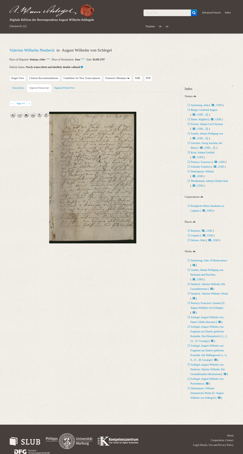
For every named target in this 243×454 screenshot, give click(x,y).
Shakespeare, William (202, 171)
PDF (148, 78)
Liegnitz (195, 235)
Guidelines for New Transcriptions (81, 78)
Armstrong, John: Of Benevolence (209, 260)
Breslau (195, 230)
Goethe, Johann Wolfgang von (207, 133)
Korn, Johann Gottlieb (203, 152)
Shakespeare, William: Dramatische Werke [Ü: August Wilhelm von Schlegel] (207, 393)
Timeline (150, 26)
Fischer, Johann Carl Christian (207, 124)
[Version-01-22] (17, 26)
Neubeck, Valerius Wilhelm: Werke (209, 293)
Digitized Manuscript (39, 88)
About (230, 435)
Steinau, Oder (198, 240)
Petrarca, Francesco (201, 162)
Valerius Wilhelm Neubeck (32, 50)
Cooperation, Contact (222, 440)
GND (48, 59)
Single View (17, 78)
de (160, 26)
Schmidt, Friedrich (201, 166)
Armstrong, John (200, 105)
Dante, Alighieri (199, 119)
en (167, 26)
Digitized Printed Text (64, 88)
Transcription (18, 88)
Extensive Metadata (117, 78)
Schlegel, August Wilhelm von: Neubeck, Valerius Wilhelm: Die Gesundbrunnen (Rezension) (207, 369)
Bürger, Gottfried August (204, 110)
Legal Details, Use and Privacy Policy (213, 445)
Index (228, 12)
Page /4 (20, 103)
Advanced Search (211, 12)
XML (138, 78)
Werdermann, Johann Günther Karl (209, 181)
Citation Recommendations (43, 78)
